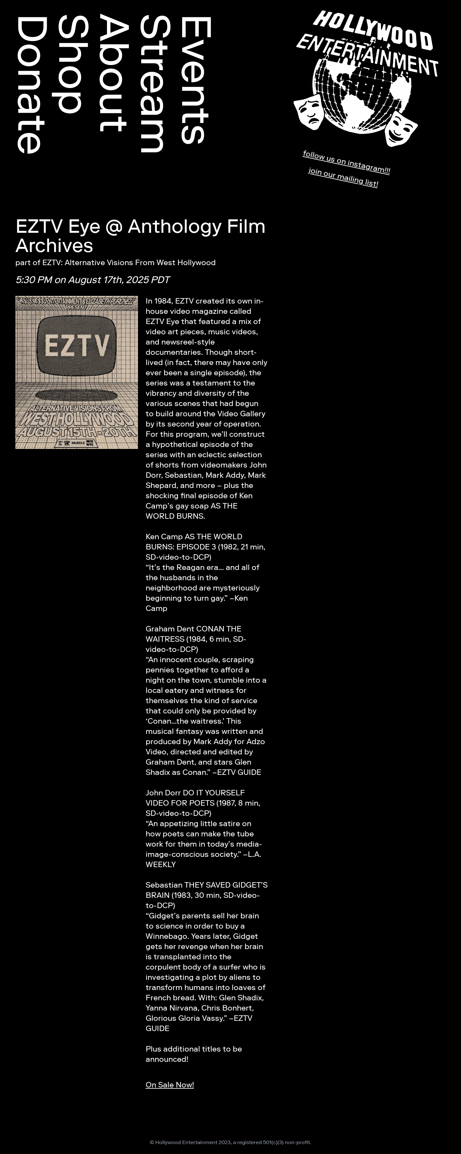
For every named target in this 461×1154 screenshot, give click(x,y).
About (114, 73)
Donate (32, 84)
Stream (155, 84)
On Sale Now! (170, 1084)
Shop (73, 64)
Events (196, 79)
